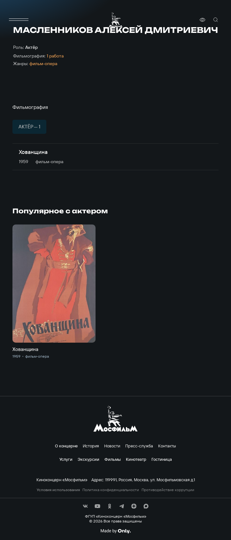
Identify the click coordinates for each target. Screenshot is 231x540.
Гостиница (161, 459)
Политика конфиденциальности (110, 490)
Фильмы (112, 459)
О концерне (66, 445)
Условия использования (58, 490)
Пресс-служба (139, 445)
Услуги (66, 459)
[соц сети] (85, 506)
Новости (112, 445)
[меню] (18, 19)
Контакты (167, 445)
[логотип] (115, 19)
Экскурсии (88, 459)
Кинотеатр (136, 459)
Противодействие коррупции (168, 490)
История (91, 445)
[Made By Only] (115, 531)
